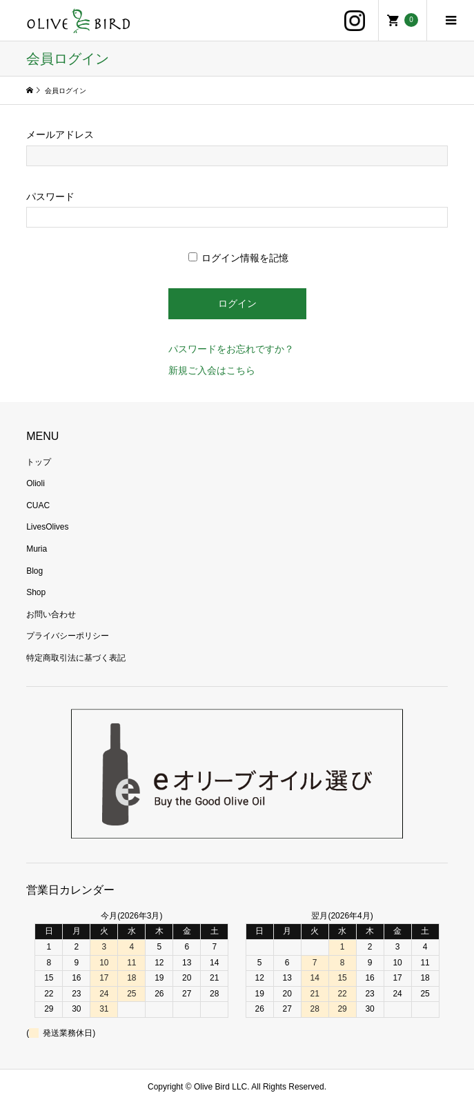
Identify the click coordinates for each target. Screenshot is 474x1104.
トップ (38, 462)
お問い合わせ (51, 614)
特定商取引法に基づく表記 (76, 658)
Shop (36, 592)
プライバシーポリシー (67, 636)
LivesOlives (47, 527)
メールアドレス (60, 134)
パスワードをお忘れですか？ (231, 348)
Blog (34, 571)
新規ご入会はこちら (211, 370)
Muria (36, 549)
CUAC (38, 505)
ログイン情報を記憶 (238, 257)
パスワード (50, 196)
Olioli (35, 483)
